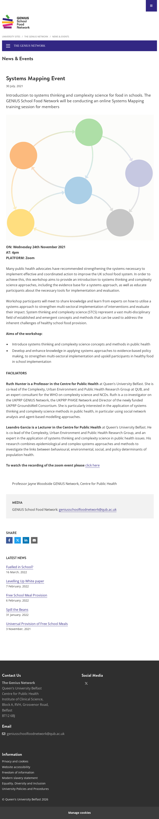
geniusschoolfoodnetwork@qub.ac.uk (87, 509)
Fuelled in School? (19, 567)
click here (92, 465)
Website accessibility (16, 767)
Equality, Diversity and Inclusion (24, 783)
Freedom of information (18, 772)
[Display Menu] (151, 6)
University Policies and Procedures (25, 789)
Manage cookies (79, 813)
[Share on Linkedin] (26, 540)
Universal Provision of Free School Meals (37, 624)
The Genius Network (36, 36)
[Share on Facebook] (9, 540)
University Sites (11, 36)
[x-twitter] (86, 683)
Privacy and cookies (15, 761)
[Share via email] (34, 540)
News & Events (60, 36)
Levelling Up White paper (25, 581)
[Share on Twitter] (17, 540)
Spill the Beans (17, 609)
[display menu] (8, 45)
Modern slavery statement (20, 778)
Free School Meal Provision (26, 595)
